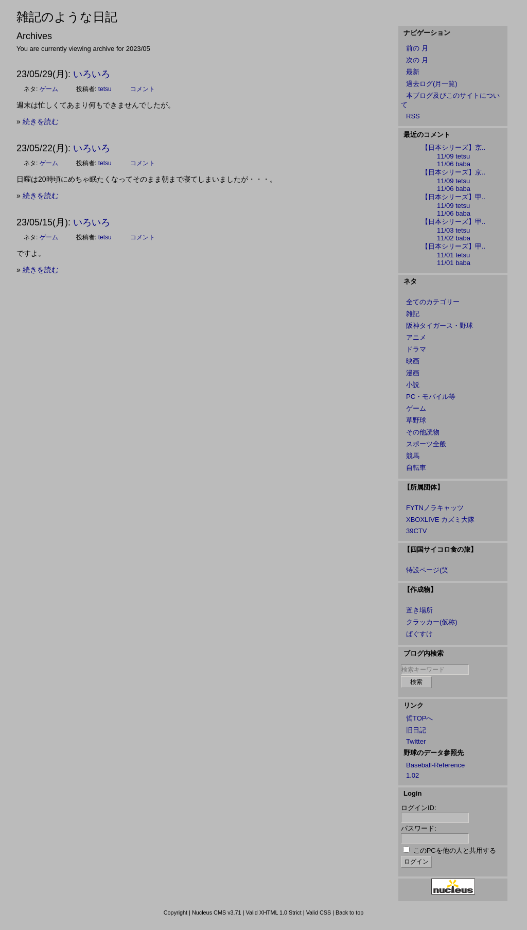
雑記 (412, 314)
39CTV (416, 531)
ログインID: (418, 808)
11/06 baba (453, 164)
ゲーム (49, 89)
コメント (142, 89)
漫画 (412, 373)
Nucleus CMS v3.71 (216, 912)
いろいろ (91, 74)
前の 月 (417, 48)
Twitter (416, 741)
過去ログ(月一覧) (432, 83)
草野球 (416, 420)
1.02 (412, 775)
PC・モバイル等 (430, 396)
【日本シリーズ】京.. (453, 147)
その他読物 (423, 432)
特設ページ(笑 (427, 570)
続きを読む (41, 121)
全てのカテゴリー (433, 302)
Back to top (349, 912)
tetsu (105, 89)
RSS (413, 116)
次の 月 (417, 60)
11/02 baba (453, 238)
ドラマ (416, 349)
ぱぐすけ (419, 634)
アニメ (416, 337)
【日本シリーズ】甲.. (453, 197)
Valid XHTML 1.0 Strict (273, 912)
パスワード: (418, 828)
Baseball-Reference (435, 765)
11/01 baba (453, 263)
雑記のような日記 (66, 17)
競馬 (412, 456)
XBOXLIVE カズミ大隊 (440, 519)
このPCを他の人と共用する (454, 850)
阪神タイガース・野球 (439, 325)
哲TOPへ (419, 718)
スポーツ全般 (426, 444)
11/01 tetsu (453, 255)
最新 (412, 72)
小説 (412, 385)
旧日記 (416, 730)
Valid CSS (318, 912)
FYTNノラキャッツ (435, 508)
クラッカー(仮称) (432, 622)
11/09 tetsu (453, 156)
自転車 (416, 467)
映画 (412, 361)
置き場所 (419, 610)
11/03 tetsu (453, 230)
